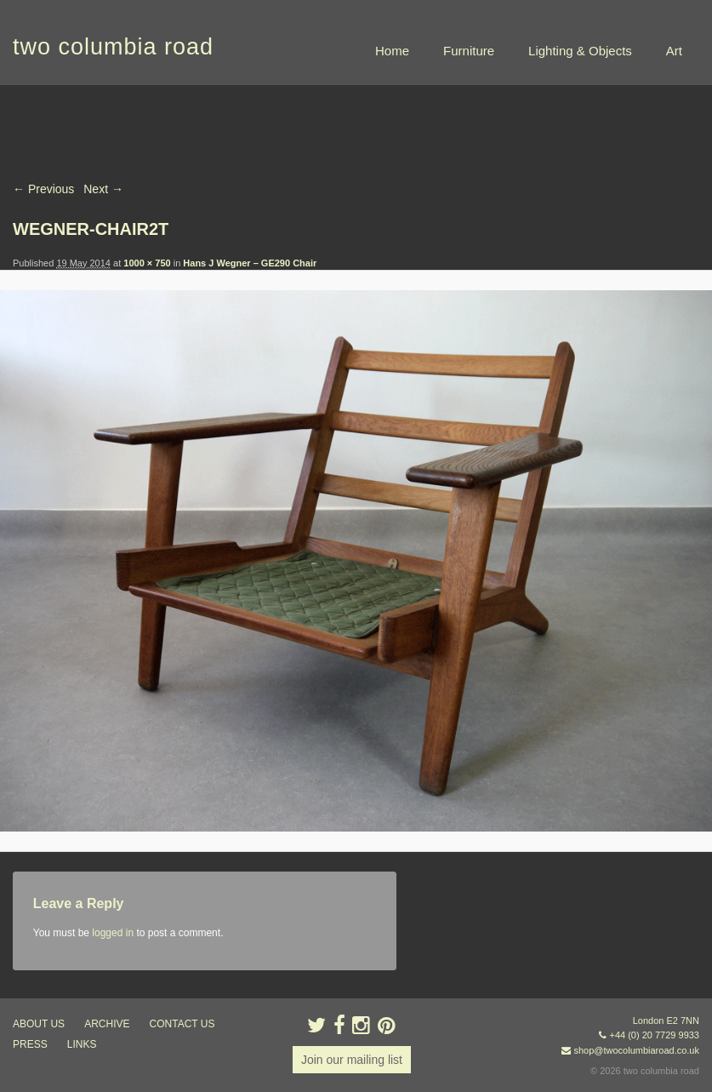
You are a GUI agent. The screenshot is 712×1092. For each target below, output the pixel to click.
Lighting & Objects (580, 50)
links (82, 1044)
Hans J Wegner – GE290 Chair (249, 263)
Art (674, 50)
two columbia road (113, 47)
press (30, 1044)
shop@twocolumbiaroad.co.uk (636, 1050)
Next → (103, 189)
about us (39, 1024)
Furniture (468, 50)
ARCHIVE (106, 1024)
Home (392, 50)
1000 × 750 (146, 263)
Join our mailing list (351, 1059)
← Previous (43, 189)
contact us (182, 1024)
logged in (113, 933)
